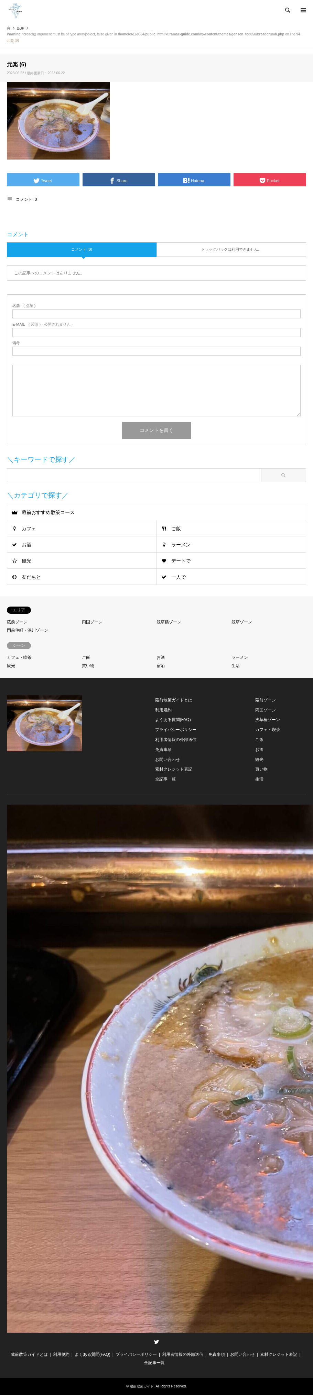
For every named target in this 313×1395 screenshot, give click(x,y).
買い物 (88, 665)
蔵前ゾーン (17, 622)
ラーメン (181, 544)
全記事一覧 (165, 779)
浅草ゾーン (241, 622)
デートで (181, 561)
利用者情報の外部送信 (175, 739)
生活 (235, 665)
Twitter (156, 1341)
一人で (178, 577)
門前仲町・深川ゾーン (27, 630)
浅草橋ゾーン (168, 622)
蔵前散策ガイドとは (173, 700)
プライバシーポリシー (175, 729)
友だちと (31, 577)
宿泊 (160, 665)
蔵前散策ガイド (142, 1386)
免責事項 (163, 749)
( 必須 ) (23, 306)
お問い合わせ (167, 759)
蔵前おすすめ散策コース (48, 512)
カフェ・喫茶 (19, 657)
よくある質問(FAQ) (173, 719)
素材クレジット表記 (173, 769)
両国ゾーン (92, 622)
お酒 (26, 544)
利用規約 (163, 710)
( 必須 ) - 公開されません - (42, 324)
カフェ (29, 528)
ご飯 (176, 528)
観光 (26, 561)
